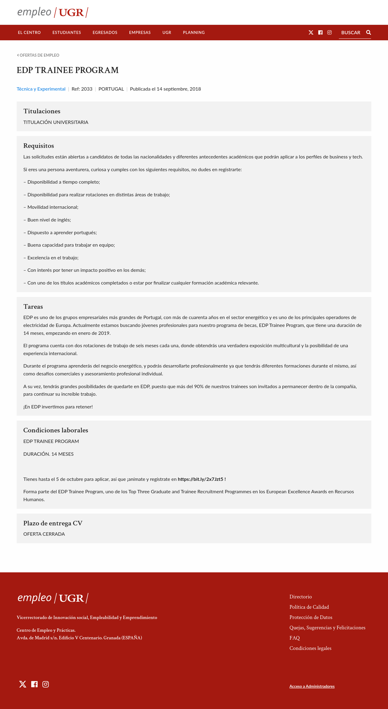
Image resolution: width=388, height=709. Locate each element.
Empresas (140, 32)
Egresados (105, 32)
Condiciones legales (310, 648)
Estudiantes (66, 32)
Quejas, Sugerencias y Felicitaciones (327, 627)
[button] (311, 32)
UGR (166, 32)
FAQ (294, 637)
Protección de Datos (310, 617)
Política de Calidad (309, 607)
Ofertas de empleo (38, 55)
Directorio (300, 596)
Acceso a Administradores (312, 686)
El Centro (29, 32)
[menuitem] (29, 32)
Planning (194, 32)
